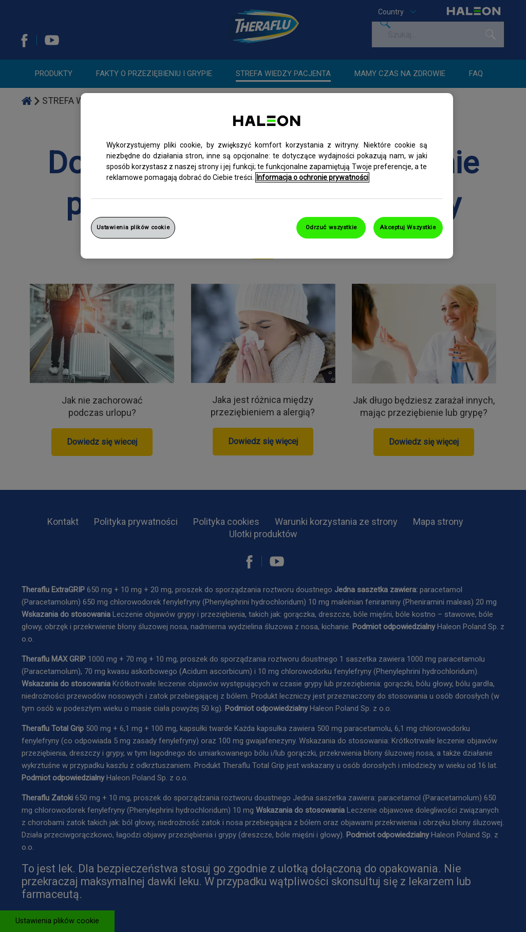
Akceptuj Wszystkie (408, 227)
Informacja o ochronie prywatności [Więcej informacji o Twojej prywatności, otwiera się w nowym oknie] (312, 177)
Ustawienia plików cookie (133, 227)
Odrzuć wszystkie (331, 227)
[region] (267, 176)
